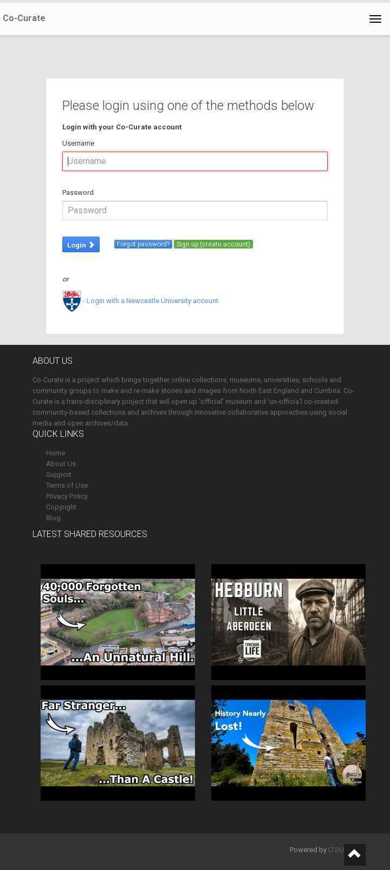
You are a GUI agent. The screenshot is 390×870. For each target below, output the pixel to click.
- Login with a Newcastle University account (140, 301)
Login (81, 245)
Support (59, 474)
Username (78, 143)
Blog (53, 518)
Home (55, 453)
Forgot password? (143, 244)
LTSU (336, 850)
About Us (61, 464)
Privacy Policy (67, 496)
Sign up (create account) (213, 244)
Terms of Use (67, 485)
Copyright (61, 507)
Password (78, 192)
